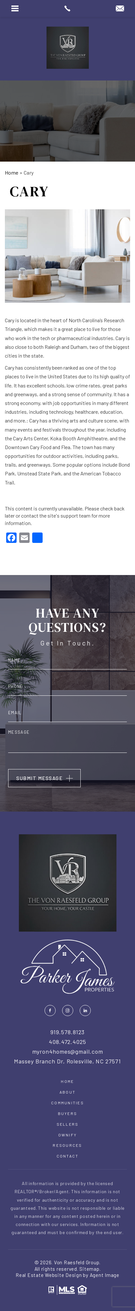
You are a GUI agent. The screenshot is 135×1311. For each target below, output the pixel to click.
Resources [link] (67, 1145)
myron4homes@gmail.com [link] (67, 1051)
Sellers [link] (68, 1124)
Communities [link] (67, 1103)
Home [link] (67, 1081)
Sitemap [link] (89, 1269)
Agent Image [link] (104, 1275)
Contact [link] (68, 1156)
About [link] (67, 1092)
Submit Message (39, 778)
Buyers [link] (67, 1113)
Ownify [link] (67, 1135)
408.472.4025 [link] (67, 1042)
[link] (67, 8)
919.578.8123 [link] (67, 1032)
